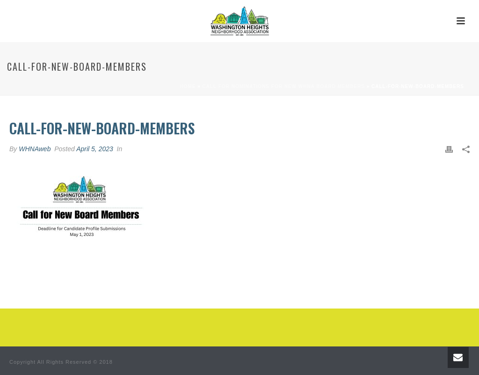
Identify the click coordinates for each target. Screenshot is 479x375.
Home (188, 86)
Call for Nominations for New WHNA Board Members (284, 86)
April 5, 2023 (94, 149)
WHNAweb (35, 149)
